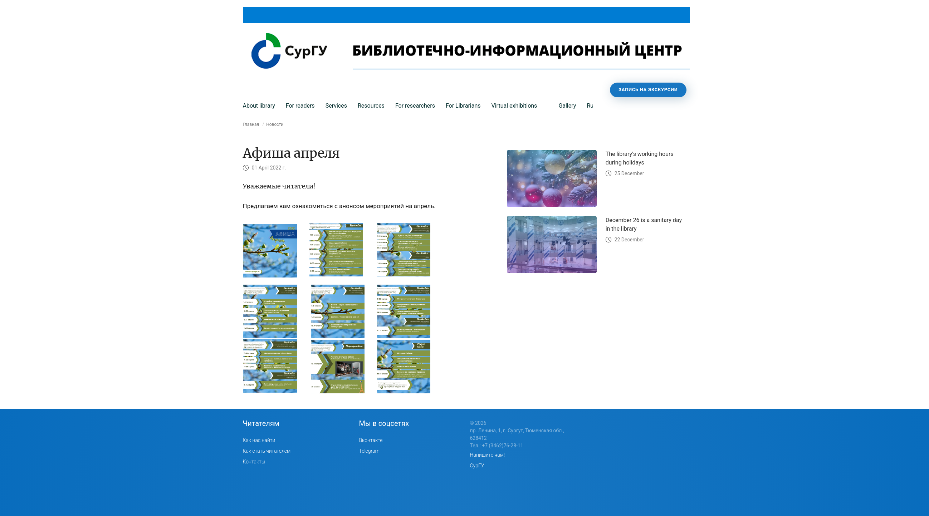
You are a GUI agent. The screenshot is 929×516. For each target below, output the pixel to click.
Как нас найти (259, 440)
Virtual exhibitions (514, 105)
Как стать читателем (267, 451)
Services (336, 105)
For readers (300, 105)
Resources (371, 105)
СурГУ (477, 465)
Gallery (567, 105)
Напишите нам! (487, 455)
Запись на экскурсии (648, 89)
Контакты (254, 462)
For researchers (415, 105)
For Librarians (463, 105)
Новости (274, 124)
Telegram (369, 451)
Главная (251, 124)
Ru (590, 105)
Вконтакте (371, 440)
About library (259, 105)
